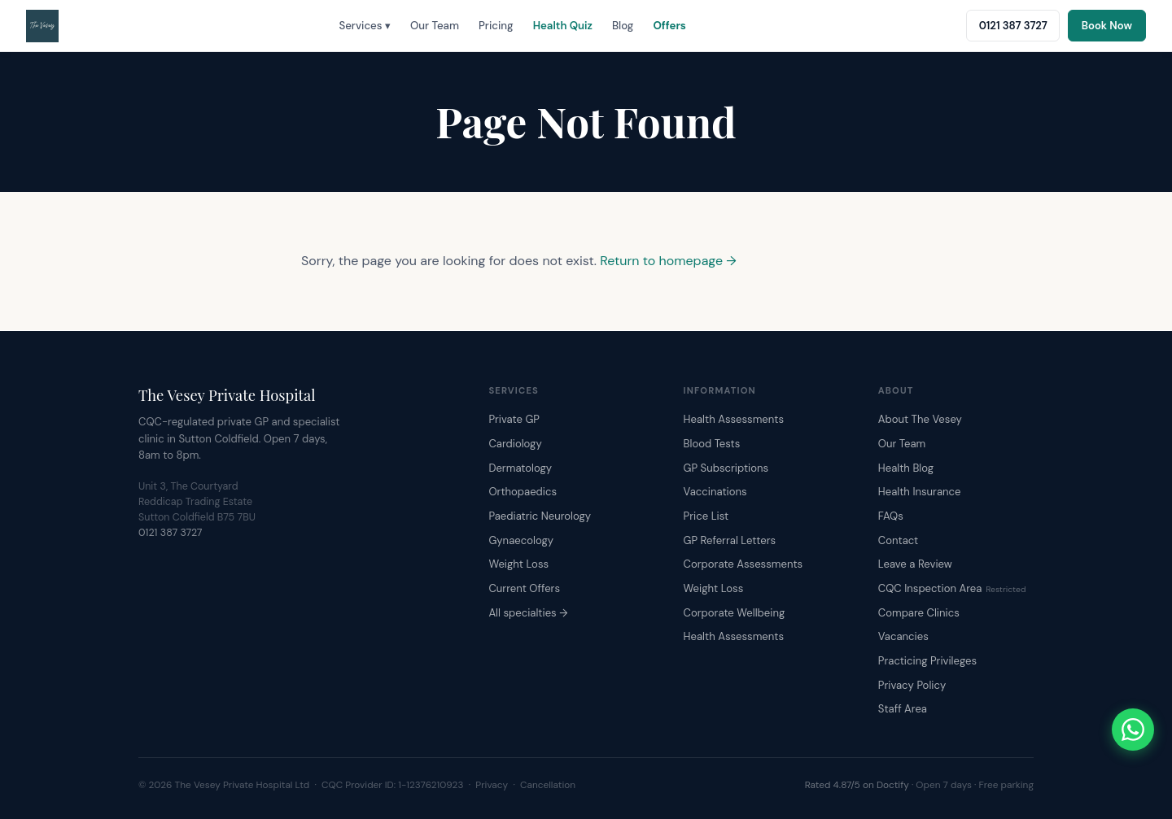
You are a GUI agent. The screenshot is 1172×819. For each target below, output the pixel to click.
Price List (706, 516)
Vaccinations (715, 492)
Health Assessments (734, 419)
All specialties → (527, 613)
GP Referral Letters (730, 540)
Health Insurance (919, 492)
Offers (669, 26)
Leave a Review (915, 564)
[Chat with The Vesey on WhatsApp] (1133, 729)
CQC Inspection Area (952, 588)
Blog (622, 26)
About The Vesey (920, 419)
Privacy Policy (912, 685)
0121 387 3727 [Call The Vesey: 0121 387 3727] (1013, 26)
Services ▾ (365, 26)
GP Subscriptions (726, 468)
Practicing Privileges (927, 661)
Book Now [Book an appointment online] (1107, 26)
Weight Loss (518, 564)
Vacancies (903, 636)
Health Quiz (563, 26)
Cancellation (547, 784)
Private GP (514, 419)
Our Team (434, 26)
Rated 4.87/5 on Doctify (857, 784)
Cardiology (514, 444)
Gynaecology (520, 540)
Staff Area (902, 709)
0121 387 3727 (170, 532)
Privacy (491, 784)
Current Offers (524, 588)
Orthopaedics (522, 492)
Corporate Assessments (743, 564)
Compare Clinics (919, 613)
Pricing (496, 26)
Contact (898, 540)
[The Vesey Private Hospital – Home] (42, 26)
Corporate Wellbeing (734, 613)
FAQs (890, 516)
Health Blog (906, 468)
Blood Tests (712, 444)
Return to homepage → (668, 260)
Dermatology (520, 468)
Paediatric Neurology (539, 516)
